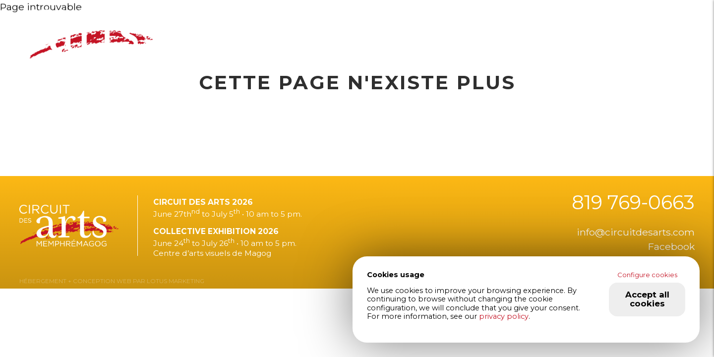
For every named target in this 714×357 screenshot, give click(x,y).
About (479, 26)
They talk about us (394, 26)
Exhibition (299, 26)
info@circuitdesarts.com (636, 232)
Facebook (671, 246)
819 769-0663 (633, 202)
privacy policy (504, 316)
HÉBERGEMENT (42, 281)
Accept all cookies (647, 299)
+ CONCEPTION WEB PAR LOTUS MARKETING (135, 281)
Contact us (544, 26)
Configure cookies (647, 275)
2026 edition (222, 26)
